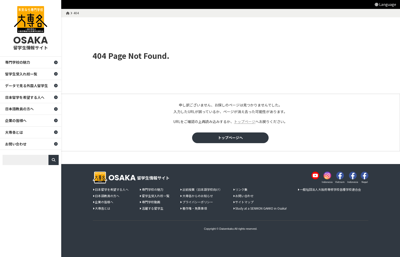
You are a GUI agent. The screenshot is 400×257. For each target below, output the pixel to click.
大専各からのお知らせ (197, 196)
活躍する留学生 (152, 208)
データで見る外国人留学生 (26, 85)
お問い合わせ (16, 143)
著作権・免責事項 (194, 208)
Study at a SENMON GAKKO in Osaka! (261, 208)
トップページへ (230, 137)
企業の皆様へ (16, 120)
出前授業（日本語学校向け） (202, 190)
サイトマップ (244, 202)
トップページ (245, 121)
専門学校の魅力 (17, 62)
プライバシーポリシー (197, 202)
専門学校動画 (151, 202)
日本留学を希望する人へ (24, 97)
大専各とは (14, 132)
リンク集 (241, 190)
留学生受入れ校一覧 (21, 73)
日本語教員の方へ (19, 109)
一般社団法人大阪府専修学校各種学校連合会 (330, 190)
